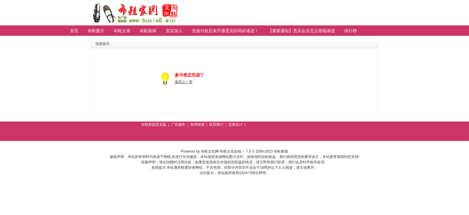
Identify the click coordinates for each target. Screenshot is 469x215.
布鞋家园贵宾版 (153, 124)
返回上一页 (184, 82)
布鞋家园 (281, 151)
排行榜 (350, 30)
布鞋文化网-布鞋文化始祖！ (223, 151)
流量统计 (235, 124)
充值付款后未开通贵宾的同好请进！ (225, 30)
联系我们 (216, 124)
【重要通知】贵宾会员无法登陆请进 (301, 30)
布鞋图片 (96, 30)
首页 (74, 30)
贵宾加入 (174, 30)
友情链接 (197, 124)
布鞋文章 (122, 30)
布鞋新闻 (148, 30)
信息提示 (102, 44)
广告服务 (178, 124)
